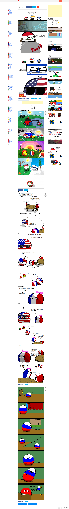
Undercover (21, 386)
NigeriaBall (10, 89)
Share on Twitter (36, 98)
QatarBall (9, 100)
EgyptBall (9, 36)
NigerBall (9, 88)
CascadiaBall (10, 25)
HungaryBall (10, 54)
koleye (46, 97)
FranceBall (10, 45)
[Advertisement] (32, 102)
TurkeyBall (10, 131)
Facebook (21, 384)
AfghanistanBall (10, 9)
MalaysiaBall (10, 78)
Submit (66, 507)
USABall (9, 139)
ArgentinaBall (10, 12)
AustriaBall (10, 14)
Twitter (26, 384)
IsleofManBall (10, 63)
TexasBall (9, 128)
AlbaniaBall (10, 10)
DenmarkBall (10, 35)
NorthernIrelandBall (11, 90)
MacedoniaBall (10, 76)
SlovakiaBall (10, 112)
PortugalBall (10, 97)
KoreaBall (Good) (10, 69)
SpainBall (9, 119)
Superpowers (21, 8)
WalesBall (9, 142)
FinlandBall (10, 44)
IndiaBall (9, 56)
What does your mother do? (24, 191)
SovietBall (9, 118)
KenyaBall (9, 67)
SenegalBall (10, 110)
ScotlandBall (10, 109)
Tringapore (10, 130)
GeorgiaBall (10, 46)
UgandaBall (10, 133)
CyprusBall (10, 33)
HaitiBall (9, 52)
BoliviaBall (9, 20)
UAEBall (9, 132)
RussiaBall (10, 106)
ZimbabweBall (10, 144)
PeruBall (9, 95)
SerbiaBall (9, 111)
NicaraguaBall (10, 87)
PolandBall (10, 96)
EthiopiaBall (10, 42)
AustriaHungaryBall (11, 15)
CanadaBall (10, 24)
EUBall (9, 43)
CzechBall (9, 34)
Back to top (59, 508)
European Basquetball (23, 110)
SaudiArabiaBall (10, 108)
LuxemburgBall (10, 75)
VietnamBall (10, 141)
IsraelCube (10, 64)
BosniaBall (10, 21)
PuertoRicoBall (10, 99)
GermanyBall (10, 47)
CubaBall (9, 32)
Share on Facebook (24, 98)
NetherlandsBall (10, 86)
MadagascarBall (10, 77)
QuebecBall (10, 101)
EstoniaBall (10, 41)
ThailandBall (10, 129)
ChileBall (9, 26)
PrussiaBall (10, 98)
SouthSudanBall (10, 117)
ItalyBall (9, 65)
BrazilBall (9, 22)
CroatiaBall (10, 31)
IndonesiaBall (10, 57)
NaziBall (9, 85)
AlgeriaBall (10, 11)
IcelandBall (10, 55)
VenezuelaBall (10, 140)
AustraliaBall (10, 13)
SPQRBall (9, 120)
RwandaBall (10, 107)
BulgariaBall (10, 23)
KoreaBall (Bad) (10, 68)
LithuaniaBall (10, 74)
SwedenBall (10, 122)
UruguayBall (10, 138)
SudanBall (9, 121)
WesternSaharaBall (11, 143)
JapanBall (9, 66)
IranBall (9, 58)
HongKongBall (10, 53)
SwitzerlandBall (10, 123)
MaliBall (9, 79)
